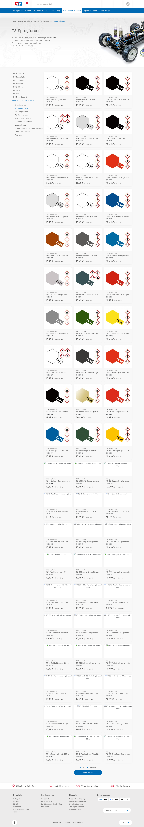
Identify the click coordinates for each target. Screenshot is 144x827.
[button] (118, 6)
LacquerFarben (20, 125)
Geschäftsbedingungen (77, 799)
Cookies (67, 823)
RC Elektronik (18, 87)
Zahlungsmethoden (76, 807)
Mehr (95, 15)
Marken (28, 15)
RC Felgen (17, 93)
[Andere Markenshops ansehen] (27, 5)
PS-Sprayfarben (21, 111)
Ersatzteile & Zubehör (72, 15)
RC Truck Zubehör (20, 97)
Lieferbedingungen (76, 804)
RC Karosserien (19, 80)
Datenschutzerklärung (77, 801)
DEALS (39, 15)
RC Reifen (16, 90)
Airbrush (18, 135)
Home (14, 21)
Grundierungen (20, 105)
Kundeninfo (45, 799)
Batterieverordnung (76, 809)
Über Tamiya (105, 15)
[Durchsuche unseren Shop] (66, 6)
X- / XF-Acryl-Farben (23, 118)
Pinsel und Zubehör (22, 132)
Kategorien (18, 15)
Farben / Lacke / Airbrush (43, 21)
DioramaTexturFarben (23, 121)
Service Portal (116, 810)
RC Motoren (17, 84)
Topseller (87, 15)
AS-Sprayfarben (21, 115)
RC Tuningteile (18, 77)
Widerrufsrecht (46, 801)
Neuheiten (50, 15)
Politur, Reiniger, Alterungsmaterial (28, 128)
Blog (58, 15)
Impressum (57, 823)
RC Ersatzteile (18, 73)
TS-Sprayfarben (21, 108)
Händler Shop (78, 823)
